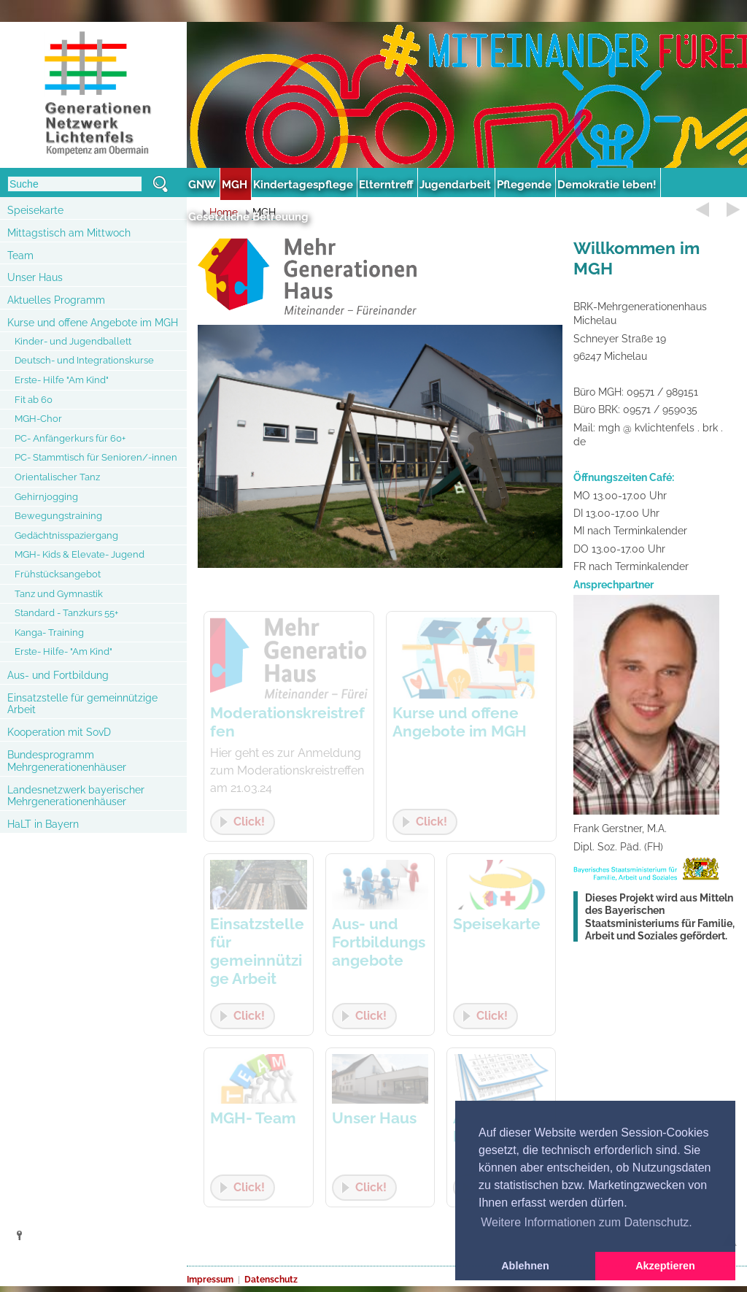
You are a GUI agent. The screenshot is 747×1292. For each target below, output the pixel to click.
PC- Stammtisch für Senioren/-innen (96, 457)
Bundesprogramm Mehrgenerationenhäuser (66, 761)
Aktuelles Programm (56, 300)
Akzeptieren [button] (665, 1266)
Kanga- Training (49, 632)
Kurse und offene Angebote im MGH (92, 322)
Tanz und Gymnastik (59, 593)
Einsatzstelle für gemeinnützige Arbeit (82, 704)
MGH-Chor (38, 418)
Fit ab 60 (34, 399)
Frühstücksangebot (58, 574)
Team (20, 255)
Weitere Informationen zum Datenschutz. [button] (586, 1222)
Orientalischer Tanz (57, 477)
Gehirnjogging (46, 496)
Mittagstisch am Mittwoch (69, 233)
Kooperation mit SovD (59, 732)
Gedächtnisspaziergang (66, 535)
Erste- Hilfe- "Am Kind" (63, 651)
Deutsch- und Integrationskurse (84, 360)
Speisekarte (35, 210)
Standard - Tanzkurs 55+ (66, 612)
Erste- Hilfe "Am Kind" (62, 379)
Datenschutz (271, 1279)
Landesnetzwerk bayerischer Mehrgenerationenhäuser (75, 796)
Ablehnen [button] (525, 1266)
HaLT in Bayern (43, 824)
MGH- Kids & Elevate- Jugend (79, 554)
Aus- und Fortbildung (58, 675)
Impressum (210, 1279)
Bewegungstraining (58, 515)
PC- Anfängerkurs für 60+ (70, 438)
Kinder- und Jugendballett (73, 341)
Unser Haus (35, 277)
